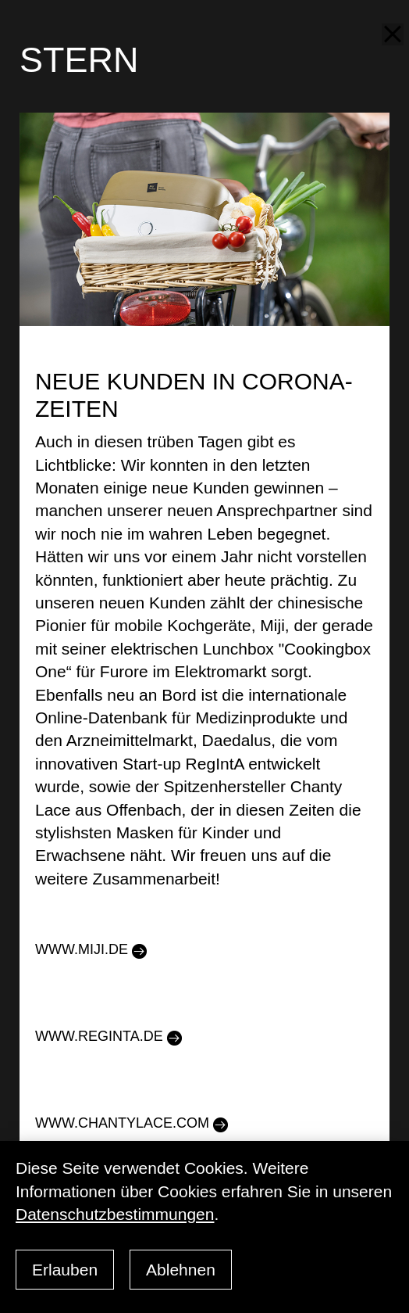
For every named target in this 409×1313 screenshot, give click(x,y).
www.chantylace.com (122, 1123)
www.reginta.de (99, 1036)
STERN (79, 60)
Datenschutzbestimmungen (115, 1214)
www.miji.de (81, 949)
